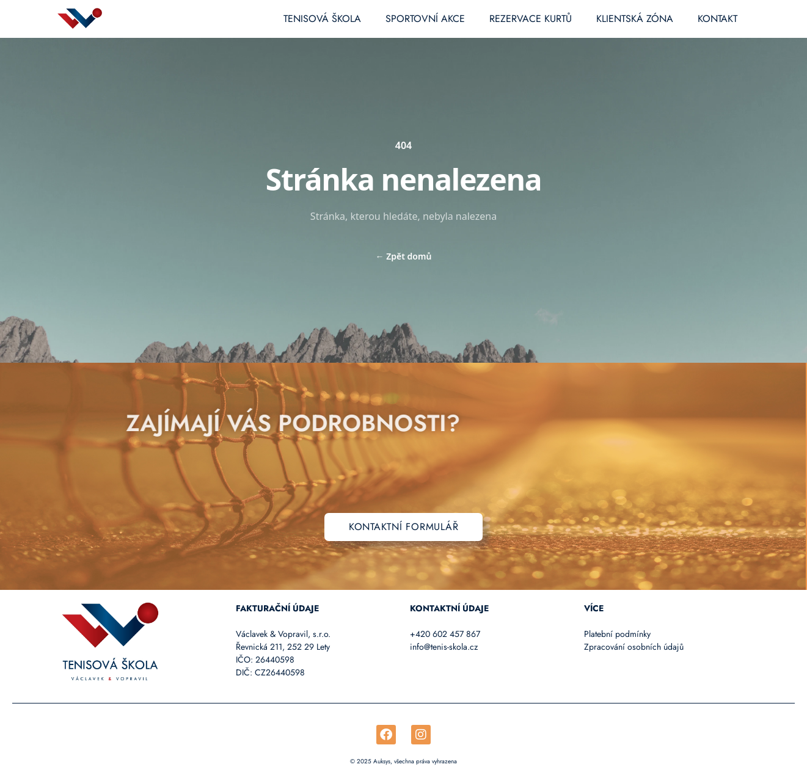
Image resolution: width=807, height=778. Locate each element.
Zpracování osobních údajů (634, 647)
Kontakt (717, 19)
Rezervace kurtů (530, 19)
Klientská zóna (634, 19)
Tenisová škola (322, 19)
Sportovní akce (425, 19)
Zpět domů (404, 256)
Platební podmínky (617, 634)
